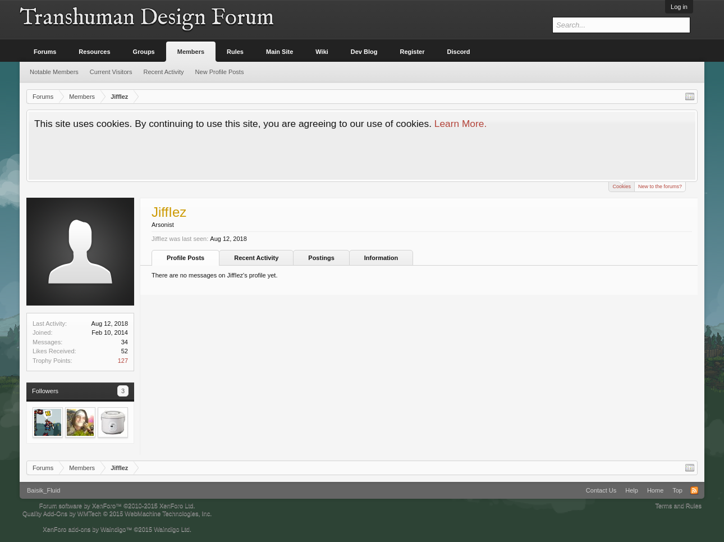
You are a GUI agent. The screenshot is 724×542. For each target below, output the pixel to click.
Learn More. (460, 123)
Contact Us (601, 490)
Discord (458, 51)
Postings (321, 257)
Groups (144, 51)
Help (631, 490)
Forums (45, 51)
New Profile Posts (219, 72)
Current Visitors (111, 72)
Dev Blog (364, 51)
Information (381, 257)
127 (123, 360)
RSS (694, 490)
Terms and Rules (678, 505)
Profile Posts (185, 257)
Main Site (279, 51)
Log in (679, 6)
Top (677, 490)
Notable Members (54, 72)
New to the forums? (660, 186)
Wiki (321, 51)
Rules (235, 51)
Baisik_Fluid (43, 490)
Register (412, 51)
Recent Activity (256, 257)
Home (655, 490)
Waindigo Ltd (172, 529)
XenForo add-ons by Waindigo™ (87, 529)
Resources (94, 51)
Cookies (621, 185)
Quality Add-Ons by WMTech (117, 513)
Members (190, 51)
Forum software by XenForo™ (117, 505)
